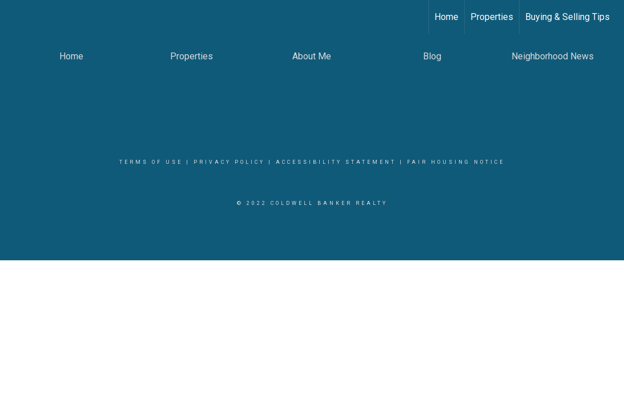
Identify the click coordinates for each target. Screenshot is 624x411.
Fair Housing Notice (456, 162)
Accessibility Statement (336, 162)
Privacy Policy (229, 162)
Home (446, 16)
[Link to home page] (15, 17)
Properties (491, 16)
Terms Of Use (151, 162)
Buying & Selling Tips (567, 16)
